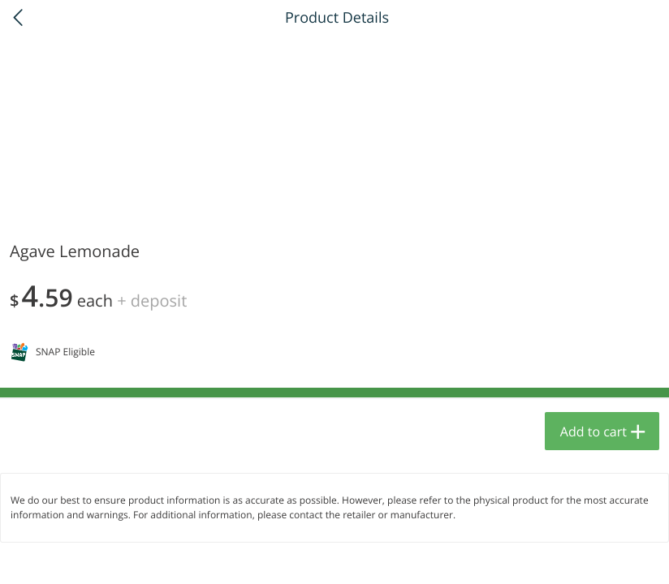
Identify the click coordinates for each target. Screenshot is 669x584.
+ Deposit (152, 300)
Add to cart (593, 431)
